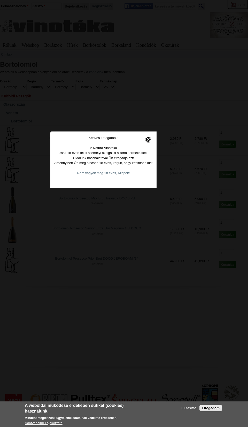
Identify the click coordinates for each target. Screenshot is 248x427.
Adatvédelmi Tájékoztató (44, 423)
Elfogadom (211, 408)
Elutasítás (189, 408)
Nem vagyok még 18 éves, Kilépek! (124, 227)
